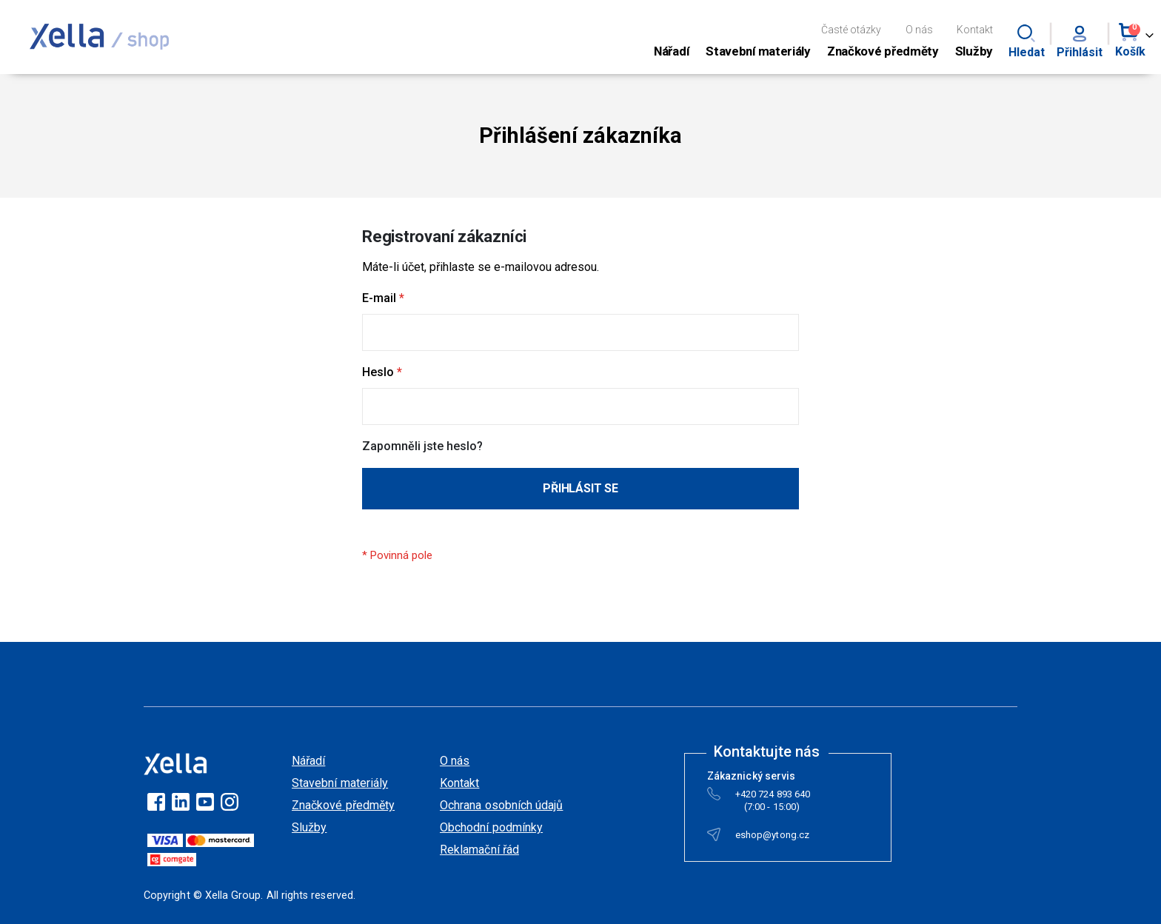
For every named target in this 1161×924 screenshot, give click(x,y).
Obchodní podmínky (491, 827)
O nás (919, 30)
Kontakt (975, 30)
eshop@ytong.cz (772, 837)
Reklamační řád (479, 850)
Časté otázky (851, 30)
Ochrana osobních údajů (501, 805)
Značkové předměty (343, 805)
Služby (309, 827)
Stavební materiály (340, 783)
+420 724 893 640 (772, 797)
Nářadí (308, 761)
